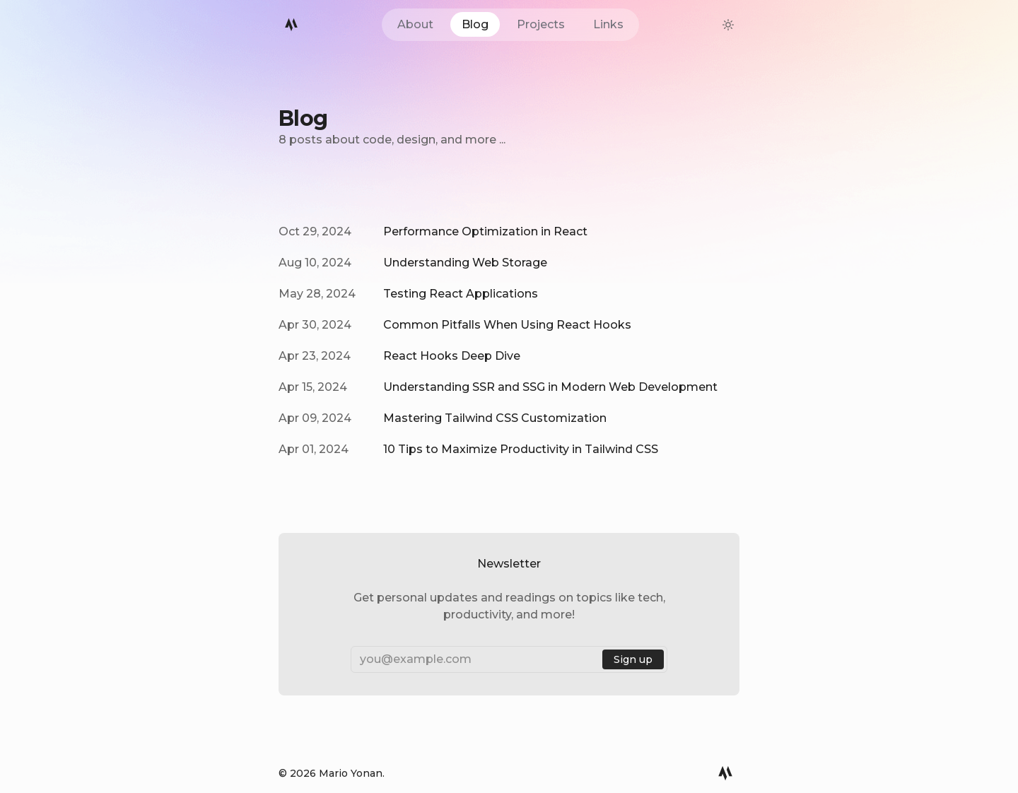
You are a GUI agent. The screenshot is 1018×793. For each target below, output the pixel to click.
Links (608, 24)
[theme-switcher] (728, 24)
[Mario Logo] (291, 24)
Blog (475, 24)
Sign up (633, 659)
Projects (541, 24)
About (415, 24)
